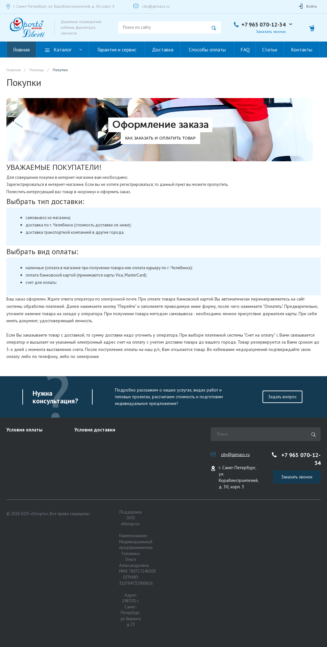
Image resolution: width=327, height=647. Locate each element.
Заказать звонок (271, 31)
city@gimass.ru (156, 6)
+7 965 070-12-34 (263, 24)
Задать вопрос (282, 397)
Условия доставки (94, 430)
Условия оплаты (24, 430)
